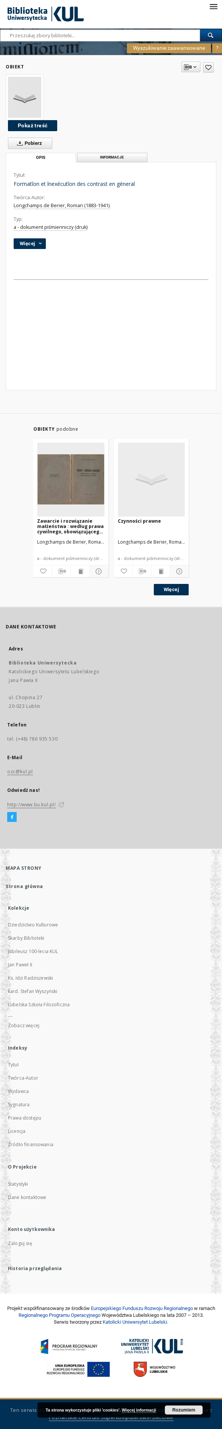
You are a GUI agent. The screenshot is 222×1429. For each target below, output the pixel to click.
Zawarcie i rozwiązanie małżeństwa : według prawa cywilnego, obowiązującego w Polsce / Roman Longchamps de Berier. (70, 526)
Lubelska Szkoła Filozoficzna (39, 1004)
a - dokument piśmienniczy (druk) (51, 227)
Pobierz (28, 143)
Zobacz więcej (23, 1025)
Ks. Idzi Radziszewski (30, 978)
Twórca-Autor (23, 1078)
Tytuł (13, 1064)
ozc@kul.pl (20, 771)
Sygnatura (19, 1104)
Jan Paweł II (20, 964)
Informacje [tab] (112, 157)
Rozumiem (183, 1410)
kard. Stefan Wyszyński (32, 991)
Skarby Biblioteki (26, 938)
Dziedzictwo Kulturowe (33, 924)
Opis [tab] (40, 157)
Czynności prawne (139, 521)
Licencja (16, 1131)
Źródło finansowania (30, 1144)
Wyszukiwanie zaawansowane (169, 48)
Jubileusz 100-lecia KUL (33, 951)
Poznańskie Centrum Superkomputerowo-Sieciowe (111, 1417)
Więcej (171, 589)
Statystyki (18, 1184)
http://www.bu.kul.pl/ (31, 804)
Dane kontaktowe (27, 1197)
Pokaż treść (32, 125)
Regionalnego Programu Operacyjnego (59, 1315)
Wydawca (18, 1091)
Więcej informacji (139, 1410)
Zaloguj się (20, 1243)
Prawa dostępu (24, 1118)
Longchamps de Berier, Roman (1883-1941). (62, 205)
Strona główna (24, 886)
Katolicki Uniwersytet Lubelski (135, 1322)
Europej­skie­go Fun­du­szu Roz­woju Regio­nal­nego (142, 1308)
